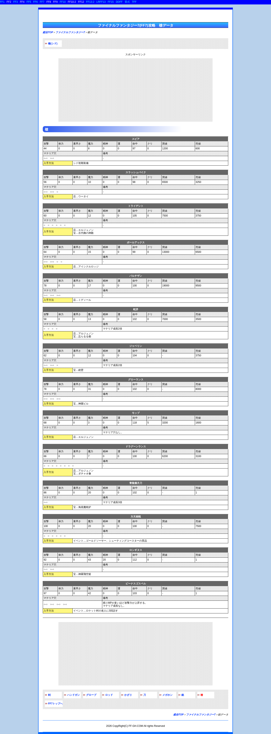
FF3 (15, 1)
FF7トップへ (55, 703)
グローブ (91, 694)
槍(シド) (52, 43)
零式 (127, 1)
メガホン (167, 694)
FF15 (111, 1)
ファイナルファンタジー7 (70, 32)
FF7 (42, 1)
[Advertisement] (135, 90)
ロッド (109, 694)
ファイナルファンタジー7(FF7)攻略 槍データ (135, 25)
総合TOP (48, 32)
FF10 (63, 1)
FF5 (28, 1)
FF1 (2, 1)
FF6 (35, 1)
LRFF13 (101, 1)
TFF (134, 1)
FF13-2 (90, 1)
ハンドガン (73, 694)
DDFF (119, 1)
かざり (128, 694)
